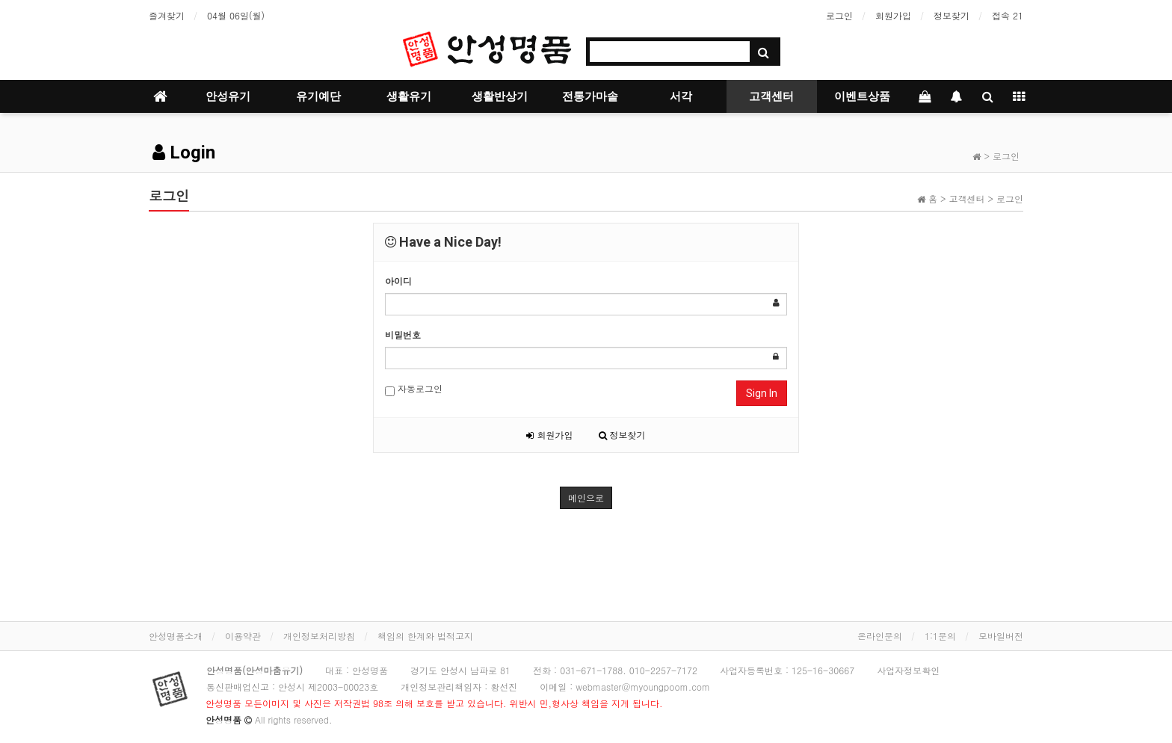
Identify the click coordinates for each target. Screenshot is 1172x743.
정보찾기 (951, 15)
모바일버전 (1000, 635)
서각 (681, 96)
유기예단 (318, 96)
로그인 (839, 15)
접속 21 (1007, 15)
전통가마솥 (590, 96)
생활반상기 (500, 96)
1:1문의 (940, 635)
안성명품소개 (176, 635)
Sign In (761, 393)
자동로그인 (413, 389)
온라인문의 (879, 635)
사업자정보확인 (908, 670)
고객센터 (771, 96)
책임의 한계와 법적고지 (425, 635)
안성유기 (228, 96)
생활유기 (408, 96)
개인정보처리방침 (319, 635)
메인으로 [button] (586, 497)
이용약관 (243, 635)
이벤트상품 (862, 96)
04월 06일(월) (236, 15)
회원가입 (893, 15)
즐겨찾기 (167, 15)
